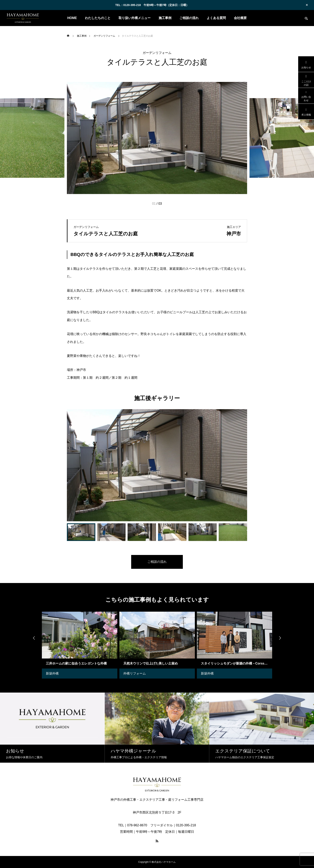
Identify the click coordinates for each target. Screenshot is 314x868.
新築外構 (52, 673)
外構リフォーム (134, 673)
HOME (72, 18)
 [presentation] (34, 638)
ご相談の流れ (189, 18)
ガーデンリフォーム (157, 52)
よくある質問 (216, 18)
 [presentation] (280, 638)
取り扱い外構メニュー (135, 18)
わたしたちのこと (98, 18)
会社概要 (240, 18)
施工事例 (165, 18)
